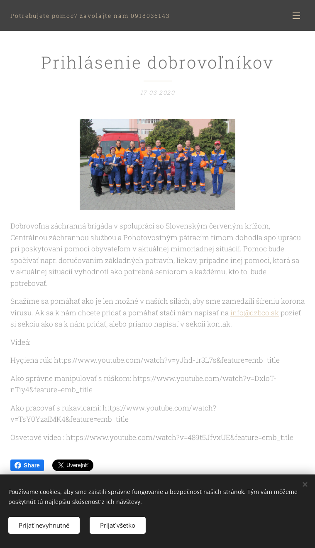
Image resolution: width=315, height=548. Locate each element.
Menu (296, 15)
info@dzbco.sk (254, 312)
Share (27, 465)
